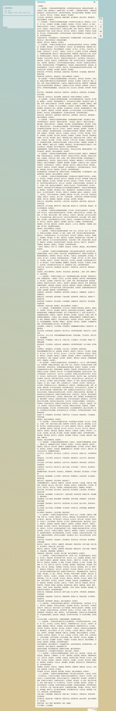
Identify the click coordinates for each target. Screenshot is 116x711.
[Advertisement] (18, 21)
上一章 (90, 709)
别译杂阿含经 (8, 8)
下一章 (94, 709)
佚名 (9, 10)
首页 (100, 18)
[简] (101, 36)
